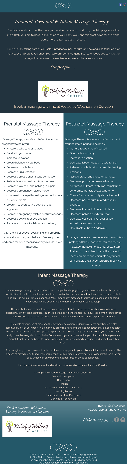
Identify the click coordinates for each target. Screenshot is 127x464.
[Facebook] (120, 4)
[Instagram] (124, 4)
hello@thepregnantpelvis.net (106, 409)
